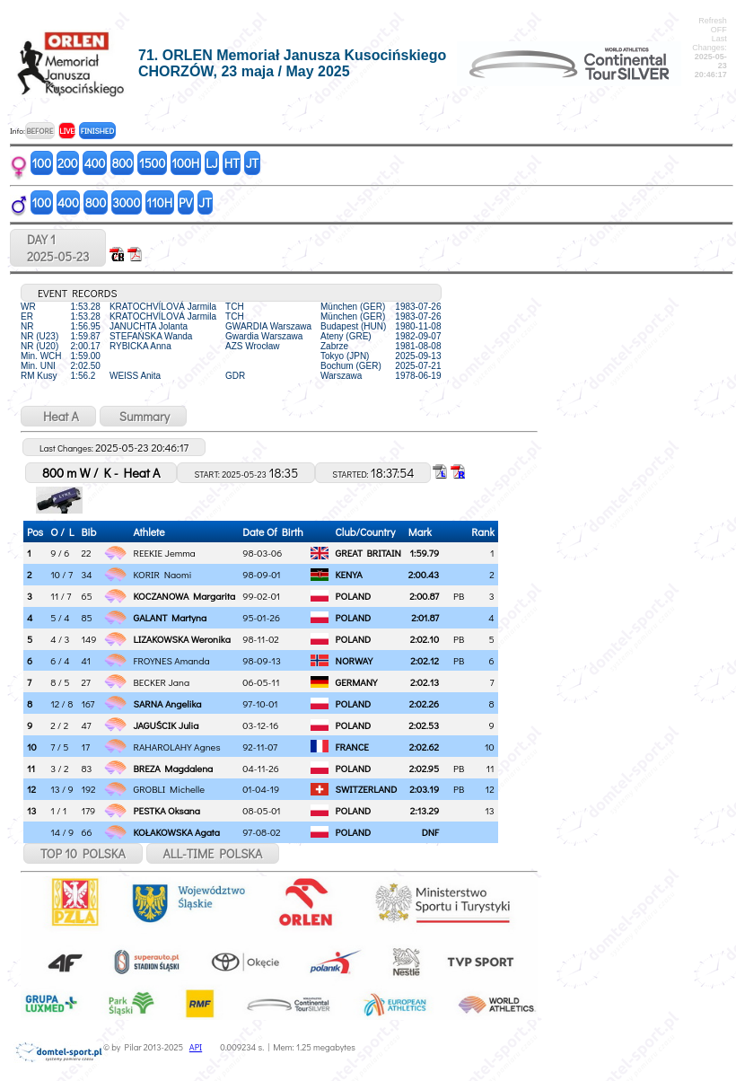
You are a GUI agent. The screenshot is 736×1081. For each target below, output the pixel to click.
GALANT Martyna (170, 617)
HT (232, 162)
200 (67, 162)
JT (252, 162)
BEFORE (39, 131)
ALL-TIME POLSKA (213, 853)
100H (185, 162)
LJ (212, 162)
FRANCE (352, 746)
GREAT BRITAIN (368, 552)
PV (185, 202)
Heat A (58, 416)
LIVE (66, 131)
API (195, 1047)
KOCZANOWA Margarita (185, 595)
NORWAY (354, 660)
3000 (126, 202)
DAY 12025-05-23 (58, 248)
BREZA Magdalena (174, 768)
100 (42, 162)
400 (95, 162)
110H (159, 202)
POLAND (354, 595)
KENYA (349, 574)
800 (121, 162)
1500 (152, 162)
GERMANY (357, 682)
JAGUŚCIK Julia (166, 725)
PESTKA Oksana (167, 810)
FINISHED (97, 131)
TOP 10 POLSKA (83, 853)
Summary (143, 416)
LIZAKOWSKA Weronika (182, 639)
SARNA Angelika (168, 703)
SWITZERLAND (367, 788)
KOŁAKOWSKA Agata (177, 832)
